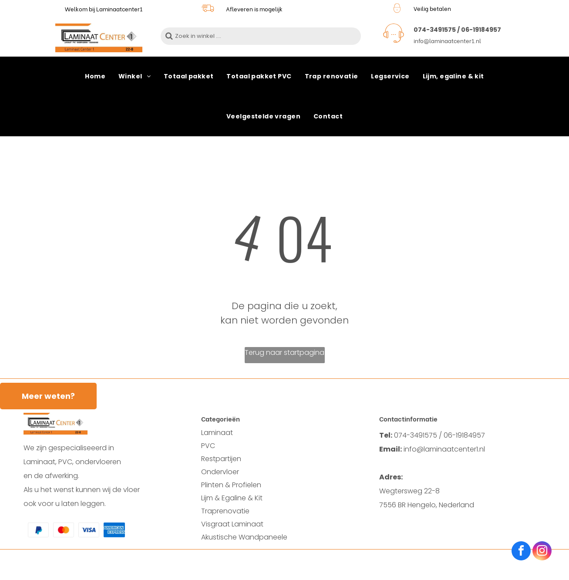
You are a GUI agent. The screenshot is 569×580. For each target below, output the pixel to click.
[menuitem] (95, 77)
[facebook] (521, 552)
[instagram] (542, 552)
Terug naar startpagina (284, 352)
